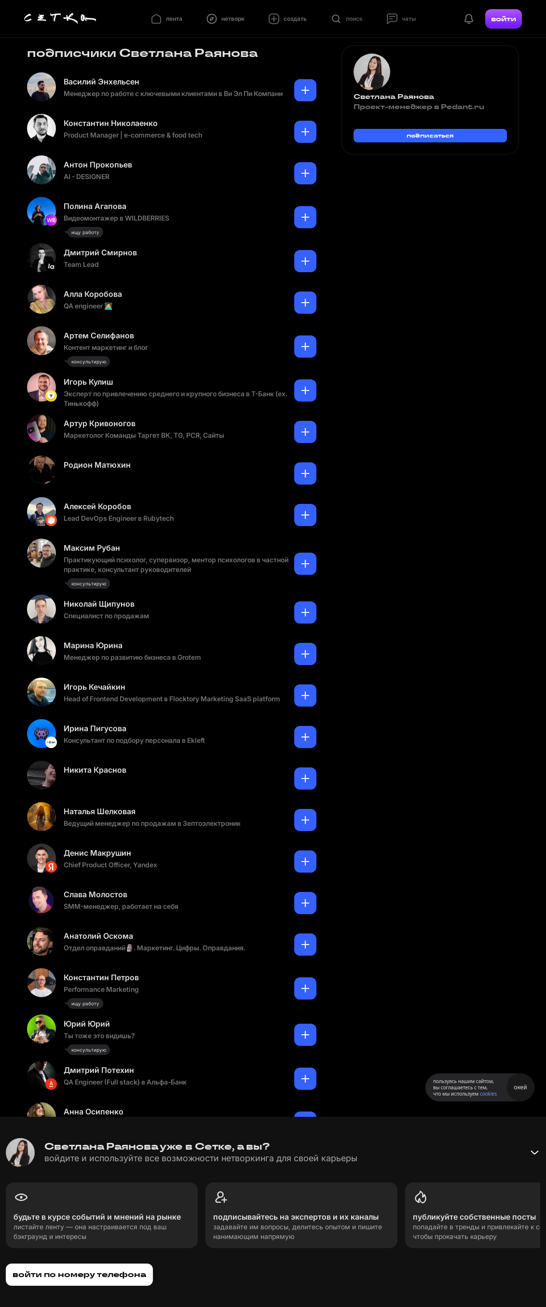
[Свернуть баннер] (534, 1152)
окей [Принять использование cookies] (520, 1087)
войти (503, 19)
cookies (488, 1093)
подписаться (430, 135)
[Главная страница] (60, 19)
